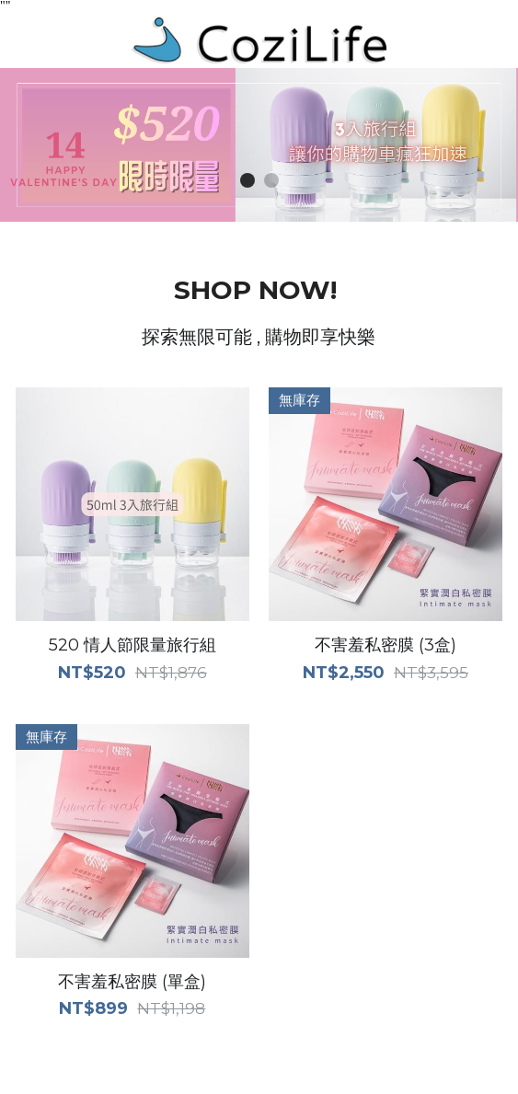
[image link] (259, 39)
